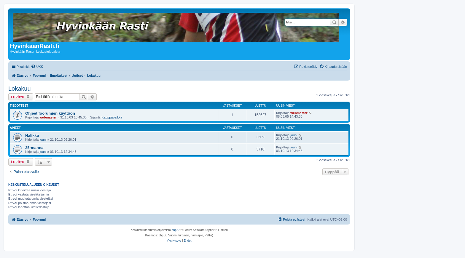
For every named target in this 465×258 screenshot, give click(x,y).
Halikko (32, 135)
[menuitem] (37, 66)
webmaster (47, 117)
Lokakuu (19, 88)
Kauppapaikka (111, 117)
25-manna (34, 147)
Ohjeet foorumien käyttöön (50, 113)
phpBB (176, 230)
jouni (42, 139)
